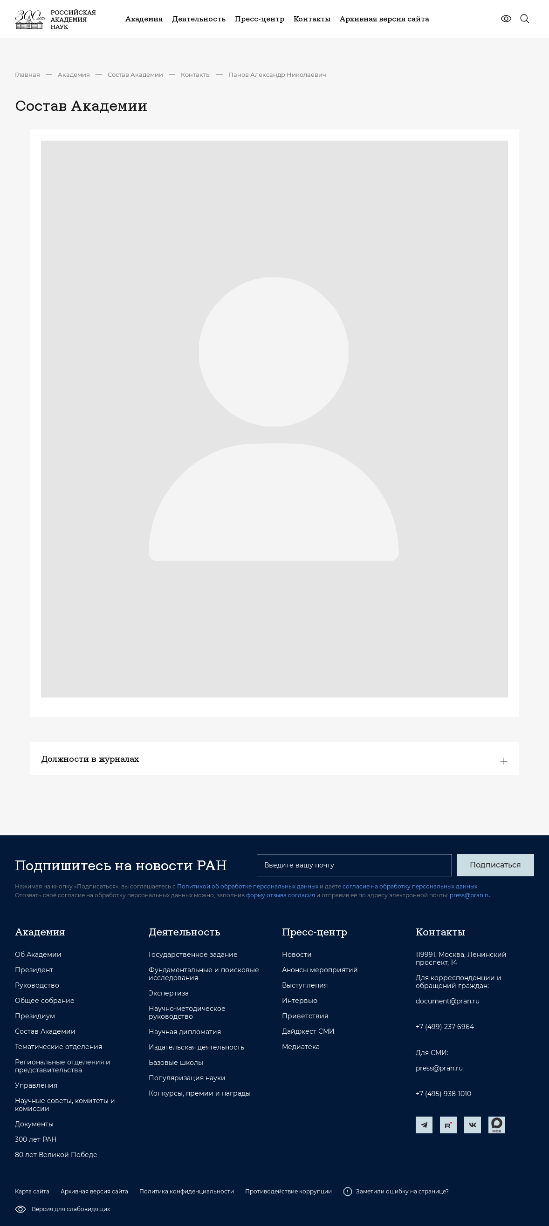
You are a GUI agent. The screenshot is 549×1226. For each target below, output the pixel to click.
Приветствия (305, 1016)
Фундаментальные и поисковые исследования (204, 974)
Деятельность (184, 932)
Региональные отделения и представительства (62, 1066)
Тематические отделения (58, 1047)
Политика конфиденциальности (186, 1191)
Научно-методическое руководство (187, 1013)
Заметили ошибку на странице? (396, 1191)
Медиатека (301, 1047)
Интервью (299, 1001)
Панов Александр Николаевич (277, 74)
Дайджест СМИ (308, 1032)
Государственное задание (193, 955)
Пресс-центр (314, 932)
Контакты (196, 74)
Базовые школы (176, 1063)
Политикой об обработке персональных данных (247, 886)
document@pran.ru (448, 1001)
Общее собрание (45, 1001)
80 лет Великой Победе (56, 1155)
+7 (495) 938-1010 (443, 1094)
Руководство (37, 985)
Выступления (305, 985)
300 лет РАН (36, 1140)
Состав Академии (135, 74)
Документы (34, 1124)
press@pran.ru (470, 895)
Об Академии (38, 955)
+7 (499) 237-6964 (445, 1027)
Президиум (35, 1016)
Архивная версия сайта (94, 1191)
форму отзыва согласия (280, 895)
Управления (36, 1086)
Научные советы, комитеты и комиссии (65, 1105)
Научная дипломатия (185, 1032)
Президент (34, 970)
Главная (27, 74)
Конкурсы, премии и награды (200, 1093)
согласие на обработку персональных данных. (411, 886)
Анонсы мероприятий (320, 970)
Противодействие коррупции (288, 1191)
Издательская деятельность (196, 1047)
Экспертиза (169, 993)
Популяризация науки (187, 1078)
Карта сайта (32, 1191)
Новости (297, 955)
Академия (74, 74)
